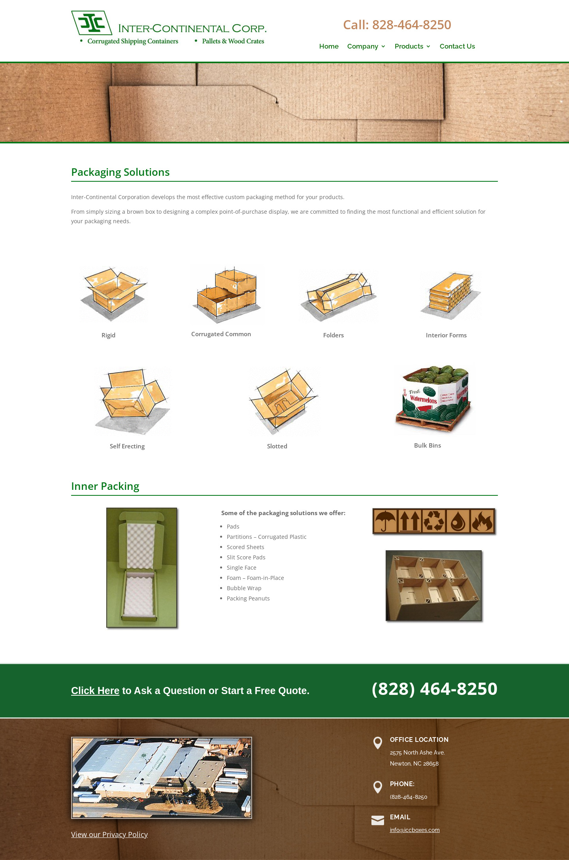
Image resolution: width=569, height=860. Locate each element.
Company (362, 46)
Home (329, 46)
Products (409, 46)
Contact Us (457, 46)
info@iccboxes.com (415, 830)
